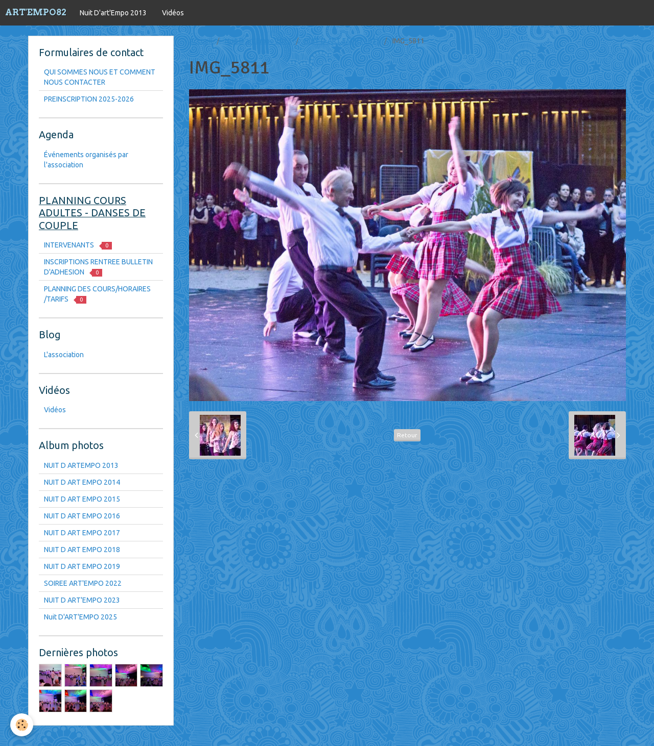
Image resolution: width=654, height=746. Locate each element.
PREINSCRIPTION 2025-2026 (89, 99)
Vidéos (173, 13)
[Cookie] (21, 724)
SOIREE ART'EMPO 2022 (83, 583)
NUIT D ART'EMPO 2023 (82, 600)
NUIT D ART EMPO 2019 (82, 566)
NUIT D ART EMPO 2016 (82, 516)
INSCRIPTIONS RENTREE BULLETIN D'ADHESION (98, 267)
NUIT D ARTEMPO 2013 (81, 465)
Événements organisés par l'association (86, 160)
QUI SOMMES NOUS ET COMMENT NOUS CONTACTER (99, 77)
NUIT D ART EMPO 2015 (342, 41)
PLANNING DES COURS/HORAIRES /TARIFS (97, 294)
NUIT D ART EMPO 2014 (82, 482)
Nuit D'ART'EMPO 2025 (80, 617)
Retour (407, 435)
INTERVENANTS (78, 245)
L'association (64, 355)
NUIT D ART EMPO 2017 (82, 533)
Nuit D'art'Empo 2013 (113, 13)
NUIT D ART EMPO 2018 (82, 549)
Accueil (201, 41)
